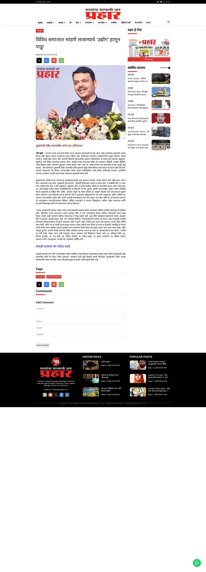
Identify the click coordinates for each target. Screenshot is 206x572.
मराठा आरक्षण (40, 442)
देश (70, 59)
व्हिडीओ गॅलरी (126, 59)
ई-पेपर (148, 59)
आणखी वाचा (165, 105)
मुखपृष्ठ (40, 59)
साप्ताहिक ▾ (102, 59)
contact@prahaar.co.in (60, 554)
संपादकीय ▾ (89, 59)
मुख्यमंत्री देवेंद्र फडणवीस (54, 442)
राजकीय (130, 138)
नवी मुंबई (39, 67)
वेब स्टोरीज (138, 59)
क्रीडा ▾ (78, 59)
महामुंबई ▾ (50, 59)
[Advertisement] (103, 24)
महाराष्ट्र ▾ (61, 59)
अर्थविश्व (114, 59)
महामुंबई (130, 125)
